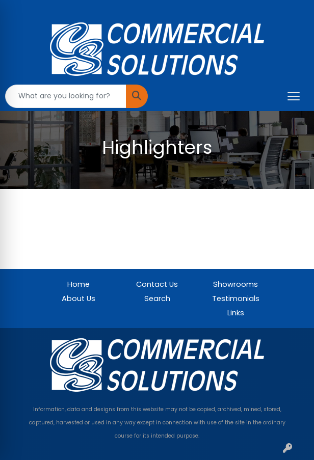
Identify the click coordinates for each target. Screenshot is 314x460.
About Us (78, 298)
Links (235, 313)
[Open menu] (293, 96)
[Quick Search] (65, 96)
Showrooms (235, 284)
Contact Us (157, 284)
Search (157, 298)
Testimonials (235, 298)
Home (78, 284)
